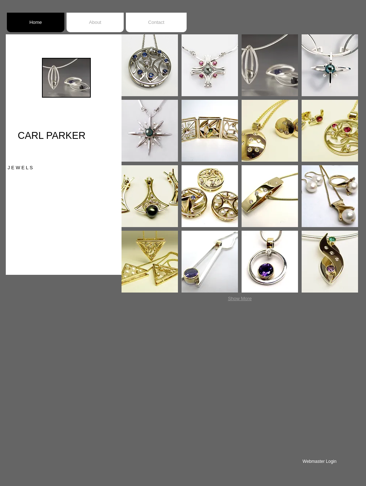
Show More (240, 298)
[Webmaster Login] (319, 461)
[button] (150, 65)
